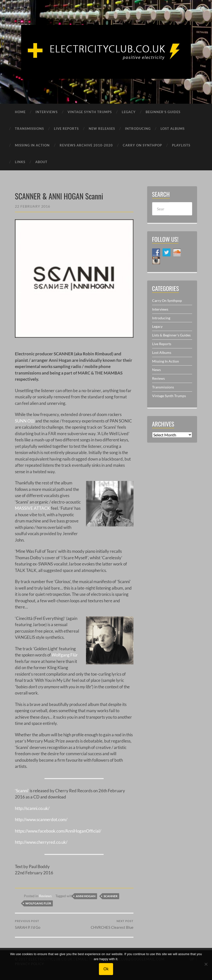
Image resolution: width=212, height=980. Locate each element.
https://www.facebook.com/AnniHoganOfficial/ (58, 831)
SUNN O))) (25, 420)
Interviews (160, 309)
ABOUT (41, 162)
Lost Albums (161, 352)
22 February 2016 (32, 206)
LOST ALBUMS (173, 129)
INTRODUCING (138, 129)
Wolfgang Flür (65, 654)
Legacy (157, 326)
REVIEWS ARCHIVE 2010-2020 (86, 145)
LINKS (20, 162)
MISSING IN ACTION (32, 145)
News (156, 370)
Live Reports (161, 344)
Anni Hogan (85, 896)
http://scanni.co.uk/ (32, 808)
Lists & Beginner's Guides (171, 335)
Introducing (161, 318)
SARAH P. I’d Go (27, 925)
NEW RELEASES (102, 129)
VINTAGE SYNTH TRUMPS (90, 112)
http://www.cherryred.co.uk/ (41, 842)
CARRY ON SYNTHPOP (142, 145)
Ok (105, 969)
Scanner (111, 896)
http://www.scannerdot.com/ (41, 819)
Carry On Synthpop (167, 300)
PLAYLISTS (181, 145)
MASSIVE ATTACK (32, 508)
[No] (205, 964)
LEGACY (129, 112)
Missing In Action (165, 361)
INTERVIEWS (47, 112)
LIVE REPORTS (66, 129)
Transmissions (163, 387)
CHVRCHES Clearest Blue (112, 925)
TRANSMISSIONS (29, 129)
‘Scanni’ (22, 790)
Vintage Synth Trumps (169, 396)
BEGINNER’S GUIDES (163, 112)
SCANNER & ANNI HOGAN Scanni (59, 196)
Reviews (45, 896)
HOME (20, 112)
